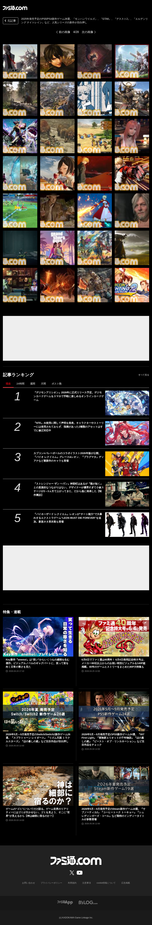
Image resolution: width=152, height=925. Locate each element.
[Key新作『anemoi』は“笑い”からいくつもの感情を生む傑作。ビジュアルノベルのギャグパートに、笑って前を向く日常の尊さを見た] (38, 637)
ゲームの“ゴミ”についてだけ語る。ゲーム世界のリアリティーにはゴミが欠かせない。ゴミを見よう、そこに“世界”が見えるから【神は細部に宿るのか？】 (38, 812)
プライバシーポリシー (51, 883)
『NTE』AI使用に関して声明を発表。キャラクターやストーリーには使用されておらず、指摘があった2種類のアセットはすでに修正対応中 (69, 426)
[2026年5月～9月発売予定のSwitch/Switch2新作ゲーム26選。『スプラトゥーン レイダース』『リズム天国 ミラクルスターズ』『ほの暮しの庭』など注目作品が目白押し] (38, 711)
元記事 (10, 21)
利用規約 (72, 883)
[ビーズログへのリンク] (88, 902)
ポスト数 (57, 383)
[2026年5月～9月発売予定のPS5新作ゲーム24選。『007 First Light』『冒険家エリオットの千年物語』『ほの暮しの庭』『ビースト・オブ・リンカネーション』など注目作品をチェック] (114, 711)
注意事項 (86, 883)
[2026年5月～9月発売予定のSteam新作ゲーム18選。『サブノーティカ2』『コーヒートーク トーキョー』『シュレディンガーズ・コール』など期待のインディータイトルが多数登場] (114, 786)
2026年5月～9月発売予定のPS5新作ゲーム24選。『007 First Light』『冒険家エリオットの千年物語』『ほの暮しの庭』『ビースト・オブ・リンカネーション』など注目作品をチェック (113, 739)
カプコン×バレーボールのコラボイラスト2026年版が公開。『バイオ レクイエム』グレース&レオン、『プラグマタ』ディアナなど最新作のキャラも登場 (69, 457)
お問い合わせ (28, 883)
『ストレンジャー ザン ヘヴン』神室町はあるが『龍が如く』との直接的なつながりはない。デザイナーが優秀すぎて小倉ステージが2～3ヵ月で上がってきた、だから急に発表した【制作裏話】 (69, 489)
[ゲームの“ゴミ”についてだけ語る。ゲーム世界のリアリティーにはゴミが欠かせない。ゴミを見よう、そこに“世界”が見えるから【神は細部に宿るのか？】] (38, 786)
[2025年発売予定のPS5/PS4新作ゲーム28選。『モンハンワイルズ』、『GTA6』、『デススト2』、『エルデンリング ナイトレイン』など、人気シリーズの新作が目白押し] (20, 61)
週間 (32, 383)
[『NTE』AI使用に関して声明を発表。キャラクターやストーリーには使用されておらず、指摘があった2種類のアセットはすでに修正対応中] (127, 433)
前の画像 (64, 32)
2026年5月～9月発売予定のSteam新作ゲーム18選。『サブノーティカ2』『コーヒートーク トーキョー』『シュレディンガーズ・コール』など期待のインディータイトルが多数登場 (113, 814)
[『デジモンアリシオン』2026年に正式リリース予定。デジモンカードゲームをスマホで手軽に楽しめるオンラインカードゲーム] (127, 403)
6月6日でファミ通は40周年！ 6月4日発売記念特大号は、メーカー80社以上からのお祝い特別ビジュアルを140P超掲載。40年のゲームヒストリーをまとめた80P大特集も (114, 663)
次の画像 (87, 32)
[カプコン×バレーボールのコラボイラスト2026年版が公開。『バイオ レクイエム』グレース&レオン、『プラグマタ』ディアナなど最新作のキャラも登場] (127, 463)
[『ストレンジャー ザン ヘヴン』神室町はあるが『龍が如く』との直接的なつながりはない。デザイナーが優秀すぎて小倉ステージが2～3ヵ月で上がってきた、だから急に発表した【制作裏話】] (127, 494)
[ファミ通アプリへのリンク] (65, 902)
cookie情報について (106, 883)
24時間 (20, 383)
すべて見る (143, 375)
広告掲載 (125, 883)
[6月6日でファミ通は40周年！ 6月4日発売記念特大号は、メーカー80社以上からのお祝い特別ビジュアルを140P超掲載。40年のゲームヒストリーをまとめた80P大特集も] (114, 637)
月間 (43, 383)
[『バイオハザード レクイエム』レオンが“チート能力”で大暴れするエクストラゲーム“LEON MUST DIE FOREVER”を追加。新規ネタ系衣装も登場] (127, 524)
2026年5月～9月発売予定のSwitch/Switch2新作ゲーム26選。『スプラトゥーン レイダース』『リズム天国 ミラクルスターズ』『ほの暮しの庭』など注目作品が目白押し (38, 738)
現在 (8, 383)
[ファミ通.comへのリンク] (15, 8)
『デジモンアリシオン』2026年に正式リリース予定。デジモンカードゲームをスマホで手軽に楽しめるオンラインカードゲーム (69, 396)
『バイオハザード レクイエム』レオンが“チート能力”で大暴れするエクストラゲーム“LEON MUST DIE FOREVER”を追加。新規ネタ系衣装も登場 (68, 518)
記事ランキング (18, 374)
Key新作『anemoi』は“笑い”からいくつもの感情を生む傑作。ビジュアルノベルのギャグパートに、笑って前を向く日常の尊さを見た (37, 663)
